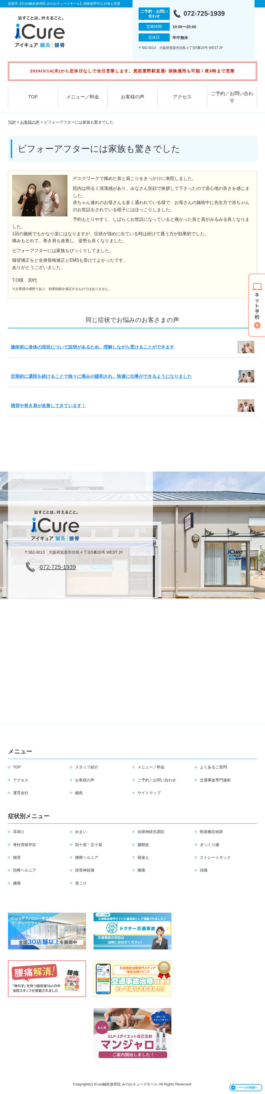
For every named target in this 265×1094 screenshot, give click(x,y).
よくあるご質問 (213, 767)
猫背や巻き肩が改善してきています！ (48, 405)
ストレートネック (215, 857)
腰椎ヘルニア (86, 857)
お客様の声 (132, 97)
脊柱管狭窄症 (24, 844)
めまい (81, 831)
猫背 (17, 857)
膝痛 (141, 870)
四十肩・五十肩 (88, 844)
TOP (33, 97)
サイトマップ (149, 793)
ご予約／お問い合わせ (232, 97)
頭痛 (204, 870)
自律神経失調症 (151, 831)
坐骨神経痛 (84, 870)
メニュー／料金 (82, 97)
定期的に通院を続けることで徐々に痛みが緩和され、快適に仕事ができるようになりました (101, 376)
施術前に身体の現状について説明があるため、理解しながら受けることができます (92, 347)
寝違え (143, 857)
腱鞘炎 (143, 844)
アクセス (182, 97)
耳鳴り (19, 831)
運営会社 (20, 793)
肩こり (81, 883)
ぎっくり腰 (209, 844)
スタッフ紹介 (86, 767)
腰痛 (17, 883)
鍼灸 (79, 793)
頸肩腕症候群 (211, 831)
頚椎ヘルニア (24, 870)
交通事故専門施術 (215, 780)
